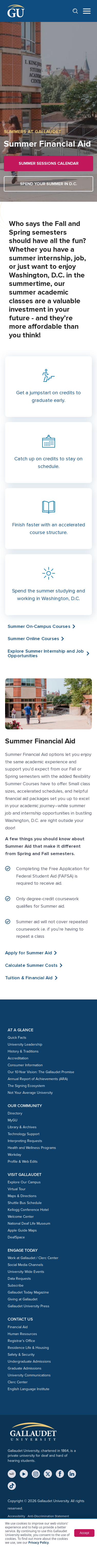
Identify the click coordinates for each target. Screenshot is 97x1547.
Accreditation (18, 1058)
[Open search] (78, 11)
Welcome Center (21, 1216)
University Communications (29, 1375)
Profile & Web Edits (23, 1161)
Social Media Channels (25, 1264)
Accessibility (16, 1516)
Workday (14, 1154)
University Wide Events (26, 1271)
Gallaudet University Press (28, 1306)
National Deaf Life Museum (29, 1223)
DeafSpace (16, 1237)
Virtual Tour (17, 1189)
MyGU (12, 1120)
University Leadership (25, 1044)
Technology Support (23, 1134)
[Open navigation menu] (87, 11)
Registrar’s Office (21, 1340)
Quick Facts (17, 1037)
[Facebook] (60, 1474)
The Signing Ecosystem (26, 1085)
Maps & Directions (22, 1196)
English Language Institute (28, 1389)
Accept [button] (84, 1533)
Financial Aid (18, 1327)
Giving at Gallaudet (22, 1299)
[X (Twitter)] (48, 1474)
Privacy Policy (38, 1542)
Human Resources (22, 1334)
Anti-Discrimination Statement (48, 1516)
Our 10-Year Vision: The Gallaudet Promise (41, 1072)
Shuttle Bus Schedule (25, 1203)
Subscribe (16, 1285)
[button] (48, 653)
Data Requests (19, 1278)
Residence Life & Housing (28, 1347)
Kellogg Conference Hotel (28, 1209)
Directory (15, 1113)
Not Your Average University (30, 1092)
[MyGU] (12, 1474)
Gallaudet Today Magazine (28, 1292)
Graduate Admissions (24, 1368)
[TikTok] (12, 1486)
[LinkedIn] (72, 1474)
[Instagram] (36, 1474)
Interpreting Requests (25, 1141)
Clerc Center (18, 1382)
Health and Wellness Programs (32, 1147)
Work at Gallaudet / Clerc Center (33, 1258)
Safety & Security (21, 1354)
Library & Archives (22, 1127)
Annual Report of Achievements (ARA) (38, 1079)
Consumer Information (25, 1065)
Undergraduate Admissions (29, 1361)
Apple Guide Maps (22, 1230)
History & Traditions (23, 1051)
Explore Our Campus (24, 1182)
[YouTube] (24, 1474)
